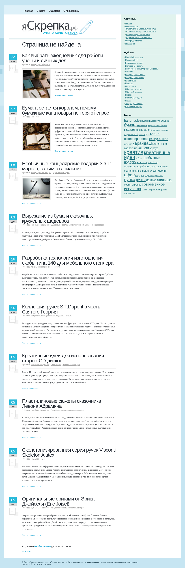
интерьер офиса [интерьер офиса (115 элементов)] (136, 139)
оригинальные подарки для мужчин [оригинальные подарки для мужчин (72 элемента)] (145, 170)
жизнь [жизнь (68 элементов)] (139, 129)
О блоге (40, 10)
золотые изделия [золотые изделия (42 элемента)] (161, 130)
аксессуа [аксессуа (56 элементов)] (155, 120)
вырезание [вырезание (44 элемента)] (142, 125)
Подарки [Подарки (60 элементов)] (145, 120)
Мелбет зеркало (42, 546)
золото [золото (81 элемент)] (148, 129)
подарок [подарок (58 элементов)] (139, 175)
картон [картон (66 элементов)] (156, 143)
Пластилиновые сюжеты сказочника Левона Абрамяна (61, 403)
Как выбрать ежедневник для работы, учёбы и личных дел (63, 58)
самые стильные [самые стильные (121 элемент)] (159, 180)
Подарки (35, 459)
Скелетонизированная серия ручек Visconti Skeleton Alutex (69, 452)
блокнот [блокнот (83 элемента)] (165, 120)
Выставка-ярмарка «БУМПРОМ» (141, 32)
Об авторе (54, 10)
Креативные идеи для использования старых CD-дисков (63, 358)
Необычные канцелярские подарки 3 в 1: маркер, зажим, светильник (66, 166)
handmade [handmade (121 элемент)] (132, 120)
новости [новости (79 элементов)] (142, 162)
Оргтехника (56, 364)
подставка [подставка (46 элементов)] (149, 175)
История (129, 72)
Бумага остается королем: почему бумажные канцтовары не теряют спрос (65, 110)
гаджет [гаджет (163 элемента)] (129, 129)
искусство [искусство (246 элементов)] (158, 138)
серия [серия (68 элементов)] (127, 184)
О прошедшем (71, 10)
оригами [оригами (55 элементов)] (164, 166)
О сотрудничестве (133, 41)
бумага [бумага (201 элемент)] (130, 125)
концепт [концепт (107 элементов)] (143, 148)
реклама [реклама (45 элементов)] (159, 175)
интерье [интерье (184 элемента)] (152, 134)
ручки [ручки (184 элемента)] (141, 180)
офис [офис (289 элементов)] (129, 174)
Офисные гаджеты (133, 89)
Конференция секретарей (138, 34)
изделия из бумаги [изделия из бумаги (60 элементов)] (134, 134)
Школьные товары (133, 106)
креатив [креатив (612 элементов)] (133, 152)
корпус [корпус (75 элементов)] (154, 148)
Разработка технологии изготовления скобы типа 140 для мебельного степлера (67, 260)
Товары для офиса (134, 103)
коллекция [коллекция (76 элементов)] (130, 148)
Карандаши (130, 80)
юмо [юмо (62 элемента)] (134, 193)
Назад (26, 551)
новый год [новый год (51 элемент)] (153, 162)
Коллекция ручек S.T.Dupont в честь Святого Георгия (61, 309)
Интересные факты (134, 66)
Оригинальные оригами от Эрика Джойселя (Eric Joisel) (58, 501)
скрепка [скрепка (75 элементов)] (136, 184)
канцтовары (92, 562)
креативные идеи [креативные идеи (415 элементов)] (147, 155)
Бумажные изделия (59, 225)
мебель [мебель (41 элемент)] (138, 158)
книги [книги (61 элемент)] (164, 143)
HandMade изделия (40, 225)
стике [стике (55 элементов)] (144, 189)
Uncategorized (131, 60)
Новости (35, 117)
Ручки (69, 316)
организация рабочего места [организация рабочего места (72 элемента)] (141, 166)
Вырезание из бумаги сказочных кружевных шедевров (57, 218)
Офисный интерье (133, 92)
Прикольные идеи (61, 172)
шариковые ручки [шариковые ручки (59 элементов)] (157, 189)
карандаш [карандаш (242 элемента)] (142, 143)
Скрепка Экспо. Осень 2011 (139, 37)
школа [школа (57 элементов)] (127, 193)
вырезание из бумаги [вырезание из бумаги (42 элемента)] (157, 125)
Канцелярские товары (41, 172)
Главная (28, 10)
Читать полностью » (64, 95)
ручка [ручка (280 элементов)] (129, 179)
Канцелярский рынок (40, 64)
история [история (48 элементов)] (128, 144)
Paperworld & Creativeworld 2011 (141, 29)
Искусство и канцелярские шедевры (87, 225)
